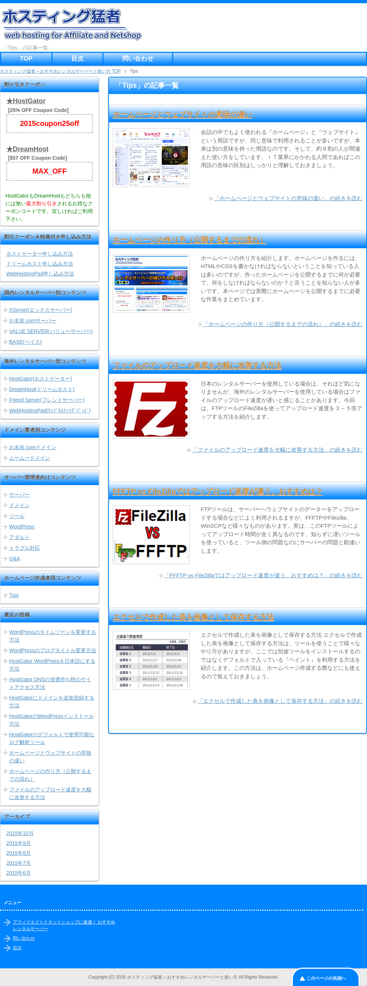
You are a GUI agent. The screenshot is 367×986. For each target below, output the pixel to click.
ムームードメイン (29, 458)
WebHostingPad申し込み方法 (40, 274)
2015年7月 (18, 863)
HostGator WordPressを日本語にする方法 (52, 665)
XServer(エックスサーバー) (40, 310)
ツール (17, 516)
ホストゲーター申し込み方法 (39, 254)
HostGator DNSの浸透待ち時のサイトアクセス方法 (50, 683)
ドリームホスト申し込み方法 (39, 264)
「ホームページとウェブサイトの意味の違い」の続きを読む (288, 198)
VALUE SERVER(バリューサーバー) (50, 331)
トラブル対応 (24, 548)
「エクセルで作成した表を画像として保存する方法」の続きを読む (280, 701)
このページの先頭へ (326, 978)
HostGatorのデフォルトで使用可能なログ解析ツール (51, 738)
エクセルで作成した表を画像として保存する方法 (193, 617)
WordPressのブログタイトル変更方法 (52, 650)
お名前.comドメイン (32, 447)
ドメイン (19, 505)
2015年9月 (18, 843)
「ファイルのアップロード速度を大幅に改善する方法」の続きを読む (277, 450)
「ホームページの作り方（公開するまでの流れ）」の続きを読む (283, 324)
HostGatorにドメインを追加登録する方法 (51, 701)
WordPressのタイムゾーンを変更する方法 (52, 636)
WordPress (21, 527)
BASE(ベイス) (25, 342)
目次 (77, 58)
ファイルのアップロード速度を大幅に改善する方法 (197, 365)
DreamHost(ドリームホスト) (42, 389)
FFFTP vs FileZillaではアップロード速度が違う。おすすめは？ (218, 491)
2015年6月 (18, 873)
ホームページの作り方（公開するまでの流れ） (190, 240)
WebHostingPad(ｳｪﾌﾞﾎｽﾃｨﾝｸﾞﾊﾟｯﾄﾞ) (50, 410)
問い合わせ (137, 58)
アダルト (19, 537)
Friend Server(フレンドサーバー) (47, 400)
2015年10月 (20, 833)
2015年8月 (18, 853)
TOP (26, 58)
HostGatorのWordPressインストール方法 (51, 720)
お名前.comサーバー (32, 321)
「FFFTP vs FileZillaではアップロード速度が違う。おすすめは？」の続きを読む (263, 575)
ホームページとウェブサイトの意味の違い (182, 114)
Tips (14, 595)
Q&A (14, 558)
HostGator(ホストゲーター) (40, 379)
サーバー (19, 495)
